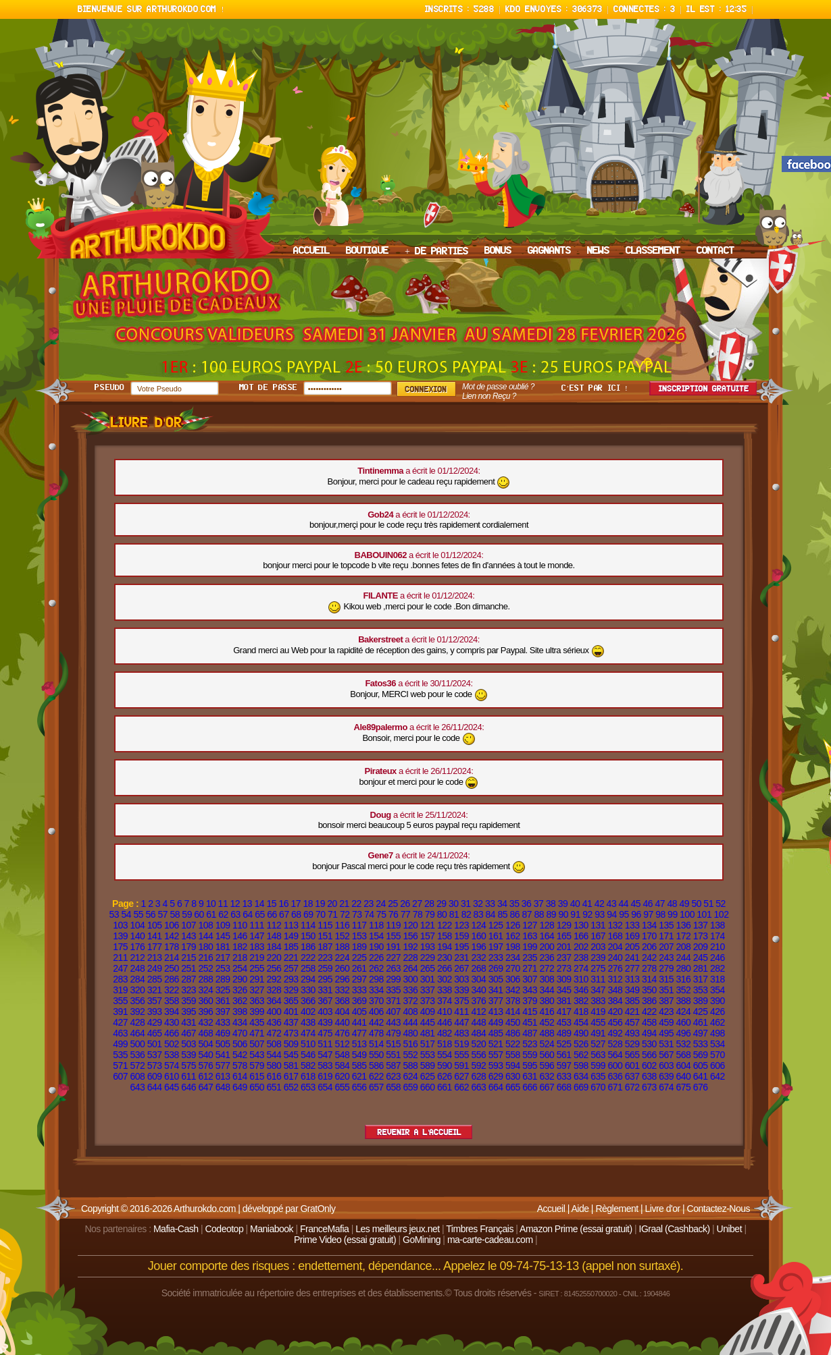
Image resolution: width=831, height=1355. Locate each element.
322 (171, 990)
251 (188, 968)
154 (376, 936)
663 (478, 1087)
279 (666, 968)
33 (490, 903)
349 (632, 990)
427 (120, 1022)
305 (495, 979)
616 (273, 1076)
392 (137, 1011)
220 (273, 957)
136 (683, 925)
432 (205, 1022)
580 (273, 1065)
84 (491, 914)
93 (600, 914)
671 (614, 1087)
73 (357, 914)
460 (683, 1022)
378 (512, 1000)
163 (529, 936)
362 (239, 1000)
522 (512, 1044)
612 (205, 1076)
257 (291, 968)
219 (256, 957)
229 (427, 957)
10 (211, 903)
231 (461, 957)
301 (427, 979)
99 (673, 914)
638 (649, 1076)
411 (461, 1011)
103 (120, 925)
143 (188, 936)
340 (478, 990)
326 (239, 990)
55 (138, 914)
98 (660, 914)
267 (461, 968)
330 (308, 990)
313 (632, 979)
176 (137, 946)
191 (393, 946)
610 (171, 1076)
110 (239, 925)
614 (239, 1076)
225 (359, 957)
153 (359, 936)
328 (273, 990)
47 (660, 903)
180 (205, 946)
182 (239, 946)
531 (666, 1044)
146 (239, 936)
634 (581, 1076)
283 (120, 979)
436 (273, 1022)
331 (325, 990)
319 (120, 990)
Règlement (616, 1208)
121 (427, 925)
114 (308, 925)
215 (188, 957)
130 (581, 925)
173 (700, 936)
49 (684, 903)
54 (127, 914)
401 (291, 1011)
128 (546, 925)
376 (478, 1000)
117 (359, 925)
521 (495, 1044)
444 (410, 1022)
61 (211, 914)
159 (461, 936)
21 (344, 903)
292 (273, 979)
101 (704, 914)
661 (444, 1087)
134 (649, 925)
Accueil (551, 1208)
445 (427, 1022)
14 (260, 903)
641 (700, 1076)
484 (478, 1033)
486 (512, 1033)
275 (597, 968)
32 (478, 903)
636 (614, 1076)
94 (612, 914)
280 (683, 968)
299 (393, 979)
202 (581, 946)
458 (649, 1022)
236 (546, 957)
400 (273, 1011)
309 (564, 979)
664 (495, 1087)
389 (700, 1000)
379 (529, 1000)
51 (708, 903)
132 (614, 925)
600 (614, 1065)
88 (539, 914)
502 (171, 1044)
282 (717, 968)
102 (721, 914)
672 (632, 1087)
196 (478, 946)
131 (597, 925)
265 (427, 968)
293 (291, 979)
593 (495, 1065)
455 (597, 1022)
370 (376, 1000)
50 (696, 903)
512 (341, 1044)
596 (546, 1065)
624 (410, 1076)
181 (223, 946)
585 (359, 1065)
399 (256, 1011)
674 (666, 1087)
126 (512, 925)
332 (341, 990)
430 (171, 1022)
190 (376, 946)
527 (597, 1044)
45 (636, 903)
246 (717, 957)
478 (376, 1033)
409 (427, 1011)
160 (478, 936)
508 (273, 1044)
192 (410, 946)
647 (205, 1087)
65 (260, 914)
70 (321, 914)
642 (717, 1076)
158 (444, 936)
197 (495, 946)
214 (171, 957)
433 (223, 1022)
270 (512, 968)
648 (223, 1087)
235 (529, 957)
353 (700, 990)
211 (120, 957)
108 (205, 925)
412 (478, 1011)
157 (427, 936)
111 (256, 925)
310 (581, 979)
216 (205, 957)
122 (444, 925)
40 (575, 903)
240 (614, 957)
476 (341, 1033)
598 (581, 1065)
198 (512, 946)
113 (291, 925)
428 (137, 1022)
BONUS (497, 251)
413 (495, 1011)
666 (529, 1087)
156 (410, 936)
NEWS (598, 251)
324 (205, 990)
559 (529, 1054)
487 (529, 1033)
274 (581, 968)
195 (461, 946)
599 (597, 1065)
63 (235, 914)
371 (393, 1000)
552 (410, 1054)
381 (564, 1000)
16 (283, 903)
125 (495, 925)
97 (648, 914)
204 (614, 946)
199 (529, 946)
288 (205, 979)
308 (546, 979)
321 (154, 990)
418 (581, 1011)
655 (341, 1087)
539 (188, 1054)
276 (614, 968)
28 (429, 903)
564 (614, 1054)
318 (717, 979)
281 (700, 968)
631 (529, 1076)
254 (239, 968)
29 (441, 903)
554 (444, 1054)
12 (235, 903)
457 (632, 1022)
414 (512, 1011)
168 (614, 936)
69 (308, 914)
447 (461, 1022)
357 (154, 1000)
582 (308, 1065)
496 (683, 1033)
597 (564, 1065)
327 (256, 990)
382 (581, 1000)
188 (341, 946)
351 (666, 990)
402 (308, 1011)
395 (188, 1011)
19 (320, 903)
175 (120, 946)
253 (223, 968)
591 (461, 1065)
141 (154, 936)
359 (188, 1000)
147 (256, 936)
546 (308, 1054)
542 (239, 1054)
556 (478, 1054)
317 (700, 979)
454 (581, 1022)
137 (700, 925)
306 (512, 979)
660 (427, 1087)
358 (171, 1000)
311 (597, 979)
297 (359, 979)
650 (256, 1087)
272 (546, 968)
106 (171, 925)
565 (632, 1054)
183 (256, 946)
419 (597, 1011)
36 (527, 903)
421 (632, 1011)
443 (393, 1022)
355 (120, 1000)
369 (359, 1000)
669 (581, 1087)
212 (137, 957)
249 (154, 968)
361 (223, 1000)
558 (512, 1054)
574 (171, 1065)
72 (345, 914)
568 (683, 1054)
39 (563, 903)
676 (700, 1087)
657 (376, 1087)
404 (341, 1011)
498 (717, 1033)
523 (529, 1044)
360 (205, 1000)
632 (546, 1076)
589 (427, 1065)
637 (632, 1076)
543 (256, 1054)
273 (564, 968)
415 (529, 1011)
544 (273, 1054)
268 (478, 968)
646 (188, 1087)
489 (564, 1033)
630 (512, 1076)
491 (597, 1033)
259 (325, 968)
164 (546, 936)
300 (410, 979)
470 (239, 1033)
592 (478, 1065)
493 (632, 1033)
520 (478, 1044)
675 (683, 1087)
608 (137, 1076)
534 (717, 1044)
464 (137, 1033)
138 (717, 925)
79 (430, 914)
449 (495, 1022)
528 (614, 1044)
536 (137, 1054)
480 (410, 1033)
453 (564, 1022)
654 (325, 1087)
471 (256, 1033)
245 (700, 957)
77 (406, 914)
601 (632, 1065)
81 (454, 914)
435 (256, 1022)
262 (376, 968)
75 (381, 914)
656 (359, 1087)
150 (308, 936)
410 (444, 1011)
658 (393, 1087)
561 (564, 1054)
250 (171, 968)
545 (291, 1054)
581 (291, 1065)
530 (649, 1044)
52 (720, 903)
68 (296, 914)
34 (502, 903)
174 (717, 936)
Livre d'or (662, 1208)
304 (478, 979)
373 (427, 1000)
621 (359, 1076)
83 (479, 914)
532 (683, 1044)
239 (597, 957)
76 (393, 914)
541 (223, 1054)
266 (444, 968)
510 (308, 1044)
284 (137, 979)
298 (376, 979)
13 (248, 903)
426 (717, 1011)
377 (495, 1000)
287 (188, 979)
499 (120, 1044)
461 (700, 1022)
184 (273, 946)
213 (154, 957)
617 (291, 1076)
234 (512, 957)
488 (546, 1033)
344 (546, 990)
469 (223, 1033)
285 (154, 979)
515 (393, 1044)
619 (325, 1076)
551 (393, 1054)
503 (188, 1044)
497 (700, 1033)
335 (393, 990)
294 (308, 979)
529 (632, 1044)
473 (291, 1033)
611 (188, 1076)
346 (581, 990)
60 (199, 914)
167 (597, 936)
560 (546, 1054)
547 (325, 1054)
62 (223, 914)
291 (256, 979)
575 (188, 1065)
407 (393, 1011)
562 (581, 1054)
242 (649, 957)
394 (171, 1011)
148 (273, 936)
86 (515, 914)
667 (546, 1087)
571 (120, 1065)
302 (444, 979)
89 (551, 914)
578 (239, 1065)
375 (461, 1000)
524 (546, 1044)
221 (291, 957)
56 (150, 914)
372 (410, 1000)
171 (666, 936)
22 (356, 903)
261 (359, 968)
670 (597, 1087)
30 (454, 903)
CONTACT (715, 251)
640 (683, 1076)
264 (410, 968)
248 (137, 968)
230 (444, 957)
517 (427, 1044)
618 (308, 1076)
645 (171, 1087)
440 (341, 1022)
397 (223, 1011)
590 (444, 1065)
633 (564, 1076)
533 (700, 1044)
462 (717, 1022)
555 (461, 1054)
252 (205, 968)
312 (614, 979)
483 (461, 1033)
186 (308, 946)
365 (291, 1000)
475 (325, 1033)
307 (529, 979)
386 (649, 1000)
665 (512, 1087)
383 (597, 1000)
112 (273, 925)
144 (205, 936)
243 (666, 957)
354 (717, 990)
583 (325, 1065)
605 (700, 1065)
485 (495, 1033)
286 (171, 979)
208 (683, 946)
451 (529, 1022)
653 (308, 1087)
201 (564, 946)
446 (444, 1022)
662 (461, 1087)
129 (564, 925)
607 (120, 1076)
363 (256, 1000)
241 (632, 957)
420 (614, 1011)
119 (393, 925)
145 (223, 936)
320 (137, 990)
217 (223, 957)
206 (649, 946)
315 (666, 979)
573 (154, 1065)
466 (171, 1033)
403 (325, 1011)
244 (683, 957)
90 (563, 914)
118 (376, 925)
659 (410, 1087)
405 (359, 1011)
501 (154, 1044)
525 (564, 1044)
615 (256, 1076)
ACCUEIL (311, 251)
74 (369, 914)
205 (632, 946)
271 (529, 968)
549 (359, 1054)
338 (444, 990)
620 (341, 1076)
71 (333, 914)
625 (427, 1076)
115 (325, 925)
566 (649, 1054)
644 (154, 1087)
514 (376, 1044)
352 (683, 990)
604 (683, 1065)
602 (649, 1065)
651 (273, 1087)
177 (154, 946)
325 (223, 990)
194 (444, 946)
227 (393, 957)
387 (666, 1000)
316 (683, 979)
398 (239, 1011)
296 (341, 979)
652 (291, 1087)
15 (271, 903)
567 (666, 1054)
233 (495, 957)
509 (291, 1044)
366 (308, 1000)
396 (205, 1011)
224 (341, 957)
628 (478, 1076)
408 (410, 1011)
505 (223, 1044)
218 (239, 957)
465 (154, 1033)
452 (546, 1022)
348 (614, 990)
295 (325, 979)
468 (205, 1033)
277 (632, 968)
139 (120, 936)
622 (376, 1076)
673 (649, 1087)
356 (137, 1000)
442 (376, 1022)
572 (137, 1065)
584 (341, 1065)
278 (649, 968)
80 (442, 914)
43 (612, 903)
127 (529, 925)
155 (393, 936)
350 (649, 990)
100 (687, 914)
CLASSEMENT (653, 251)
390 (717, 1000)
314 (649, 979)
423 (666, 1011)
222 (308, 957)
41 (587, 903)
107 (188, 925)
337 (427, 990)
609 (154, 1076)
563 (597, 1054)
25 (393, 903)
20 (332, 903)
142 (171, 936)
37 (539, 903)
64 (248, 914)
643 (137, 1087)
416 (546, 1011)
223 (325, 957)
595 (529, 1065)
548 (341, 1054)
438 (308, 1022)
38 (551, 903)
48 (672, 903)
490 (581, 1033)
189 (359, 946)
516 (410, 1044)
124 (478, 925)
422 (649, 1011)
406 (376, 1011)
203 (597, 946)
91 (575, 914)
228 (410, 957)
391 (120, 1011)
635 (597, 1076)
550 (376, 1054)
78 (418, 914)
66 (272, 914)
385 (632, 1000)
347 (597, 990)
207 (666, 946)
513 (359, 1044)
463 (120, 1033)
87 (527, 914)
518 (444, 1044)
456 (614, 1022)
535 (120, 1054)
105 (154, 925)
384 (614, 1000)
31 (466, 903)
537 (154, 1054)
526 (581, 1044)
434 (239, 1022)
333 (359, 990)
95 (624, 914)
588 (410, 1065)
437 (291, 1022)
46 (648, 903)
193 (427, 946)
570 (717, 1054)
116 (341, 925)
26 (405, 903)
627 (461, 1076)
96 (636, 914)
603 (666, 1065)
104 (137, 925)
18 (308, 903)
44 (624, 903)
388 (683, 1000)
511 (325, 1044)
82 (466, 914)
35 (514, 903)
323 (188, 990)
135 (666, 925)
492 (614, 1033)
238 (581, 957)
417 (564, 1011)
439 (325, 1022)
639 (666, 1076)
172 (683, 936)
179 (188, 946)
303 (461, 979)
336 (410, 990)
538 (171, 1054)
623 (393, 1076)
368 (341, 1000)
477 (359, 1033)
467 (188, 1033)
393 (154, 1011)
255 (256, 968)
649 (239, 1087)
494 (649, 1033)
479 (393, 1033)
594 (512, 1065)
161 (495, 936)
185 (291, 946)
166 (581, 936)
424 (683, 1011)
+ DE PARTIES (436, 251)
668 (564, 1087)
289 (223, 979)
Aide (579, 1208)
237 (564, 957)
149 (291, 936)
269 (495, 968)
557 (495, 1054)
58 (175, 914)
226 (376, 957)
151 (325, 936)
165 (564, 936)
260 (341, 968)
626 (444, 1076)
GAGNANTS (549, 251)
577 (223, 1065)
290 (239, 979)
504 (205, 1044)
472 (273, 1033)
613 (223, 1076)
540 (205, 1054)
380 (546, 1000)
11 (223, 903)
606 (717, 1065)
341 (495, 990)
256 (273, 968)
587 (393, 1065)
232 (478, 957)
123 (461, 925)
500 (137, 1044)
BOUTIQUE (367, 251)
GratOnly (317, 1208)
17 (296, 903)
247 (120, 968)
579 (256, 1065)
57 (162, 914)
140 (137, 936)
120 (410, 925)
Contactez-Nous (718, 1208)
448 (478, 1022)
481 (427, 1033)
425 (700, 1011)
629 (495, 1076)
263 (393, 968)
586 (376, 1065)
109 (223, 925)
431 (188, 1022)
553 (427, 1054)
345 (564, 990)
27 (417, 903)
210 (717, 946)
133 (632, 925)
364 (273, 1000)
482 (444, 1033)
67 (284, 914)
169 (632, 936)
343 (529, 990)
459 (666, 1022)
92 (587, 914)
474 (308, 1033)
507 (256, 1044)
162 (512, 936)
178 (171, 946)
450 (512, 1022)
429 (154, 1022)
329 (291, 990)
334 (376, 990)
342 (512, 990)
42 (600, 903)
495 (666, 1033)
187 (325, 946)
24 (381, 903)
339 (461, 990)
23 (368, 903)
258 (308, 968)
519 (461, 1044)
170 (649, 936)
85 (503, 914)
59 (187, 914)
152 (341, 936)
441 (359, 1022)
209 (700, 946)
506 (239, 1044)
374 (444, 1000)
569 (700, 1054)
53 (114, 914)
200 (546, 946)
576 (205, 1065)
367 (325, 1000)
